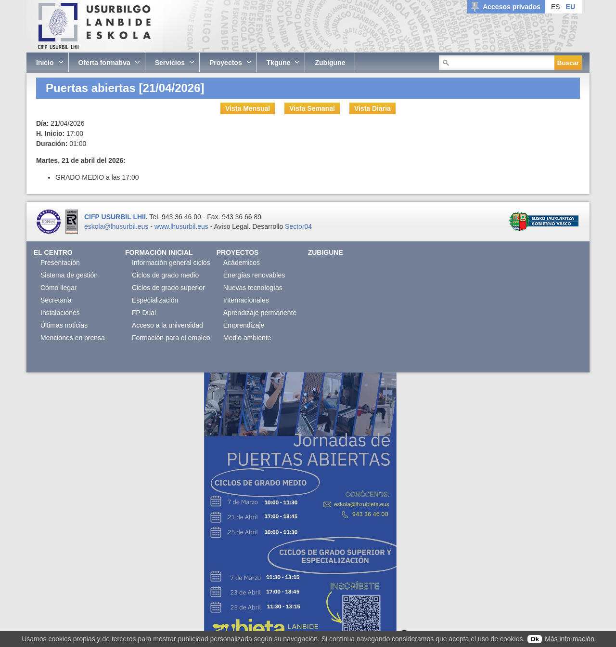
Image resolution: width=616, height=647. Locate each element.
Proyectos (238, 252)
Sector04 (298, 226)
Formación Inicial (159, 252)
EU (570, 7)
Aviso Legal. (232, 226)
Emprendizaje (244, 325)
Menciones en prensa (72, 338)
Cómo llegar (58, 287)
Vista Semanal (312, 108)
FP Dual (144, 313)
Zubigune (325, 252)
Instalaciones (60, 313)
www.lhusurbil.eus (181, 226)
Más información (569, 639)
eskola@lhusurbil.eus (116, 226)
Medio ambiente (247, 338)
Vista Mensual (247, 108)
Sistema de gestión (69, 275)
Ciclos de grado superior (168, 287)
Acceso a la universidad (167, 325)
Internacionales (246, 300)
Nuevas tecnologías (252, 287)
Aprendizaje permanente (260, 313)
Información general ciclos (171, 262)
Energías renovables (254, 275)
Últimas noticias (64, 325)
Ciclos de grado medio (165, 275)
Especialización (155, 300)
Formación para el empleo (171, 338)
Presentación (60, 262)
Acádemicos (241, 262)
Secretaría (56, 300)
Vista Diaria (372, 108)
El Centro (53, 252)
